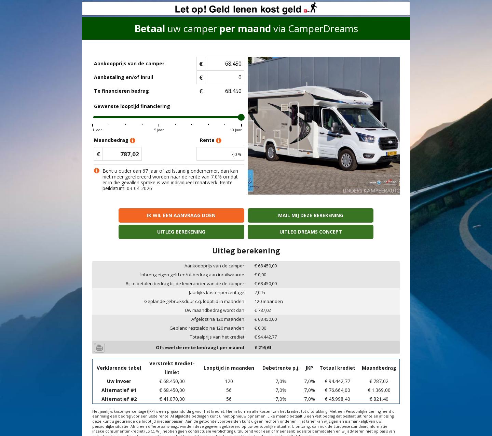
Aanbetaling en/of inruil (123, 77)
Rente (210, 140)
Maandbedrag (114, 140)
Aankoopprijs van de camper (129, 63)
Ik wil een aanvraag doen (129, 215)
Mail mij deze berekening (207, 215)
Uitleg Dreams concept (362, 215)
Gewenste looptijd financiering (132, 106)
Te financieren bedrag (121, 91)
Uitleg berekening (285, 215)
